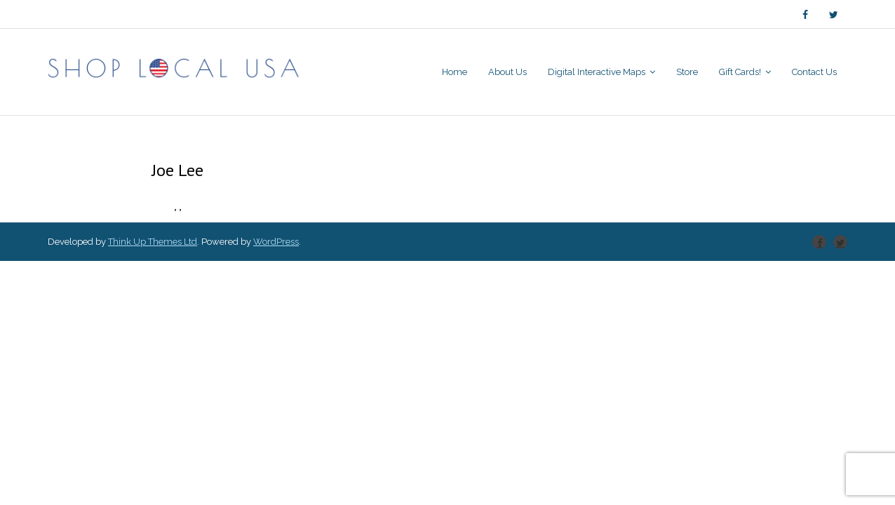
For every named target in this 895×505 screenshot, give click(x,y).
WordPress (276, 241)
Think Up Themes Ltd (152, 241)
